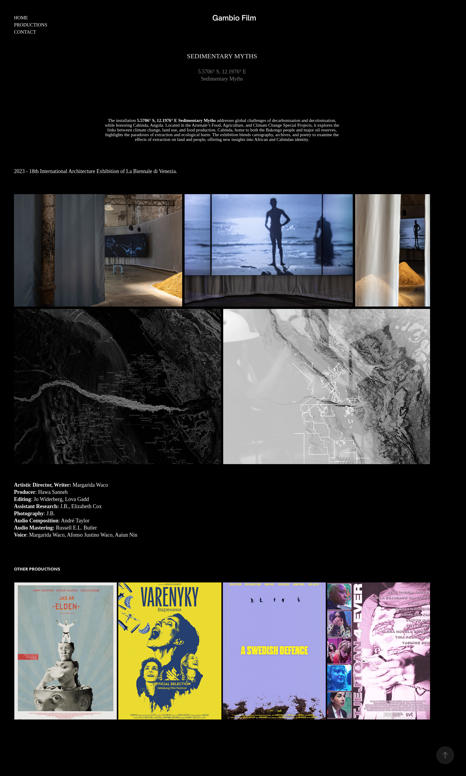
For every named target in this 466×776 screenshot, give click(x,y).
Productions (30, 24)
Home (21, 17)
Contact (25, 31)
